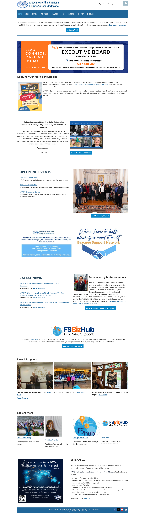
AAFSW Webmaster (39, 288)
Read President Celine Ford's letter (100, 308)
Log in (125, 3)
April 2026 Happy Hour (28, 178)
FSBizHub (35, 339)
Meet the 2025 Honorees (81, 153)
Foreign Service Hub (80, 438)
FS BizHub (105, 437)
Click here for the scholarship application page (91, 84)
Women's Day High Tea (28, 185)
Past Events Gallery (24, 438)
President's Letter (51, 440)
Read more (81, 392)
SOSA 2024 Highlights (100, 216)
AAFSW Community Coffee (30, 192)
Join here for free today (72, 346)
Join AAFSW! (72, 30)
